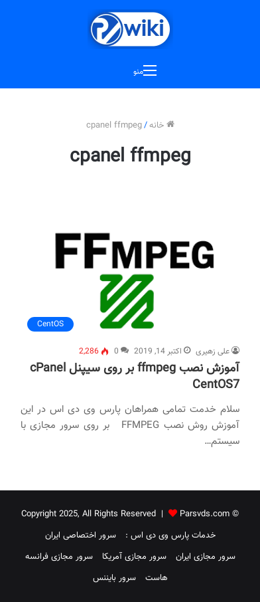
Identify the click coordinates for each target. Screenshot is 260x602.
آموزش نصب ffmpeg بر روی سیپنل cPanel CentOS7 (134, 377)
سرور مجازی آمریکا (134, 556)
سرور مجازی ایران (205, 556)
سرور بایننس (114, 578)
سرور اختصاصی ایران (80, 535)
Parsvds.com (204, 514)
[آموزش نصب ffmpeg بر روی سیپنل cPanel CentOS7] (130, 282)
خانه (161, 125)
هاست (156, 578)
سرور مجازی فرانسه (59, 556)
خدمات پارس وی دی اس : (170, 535)
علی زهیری (212, 351)
